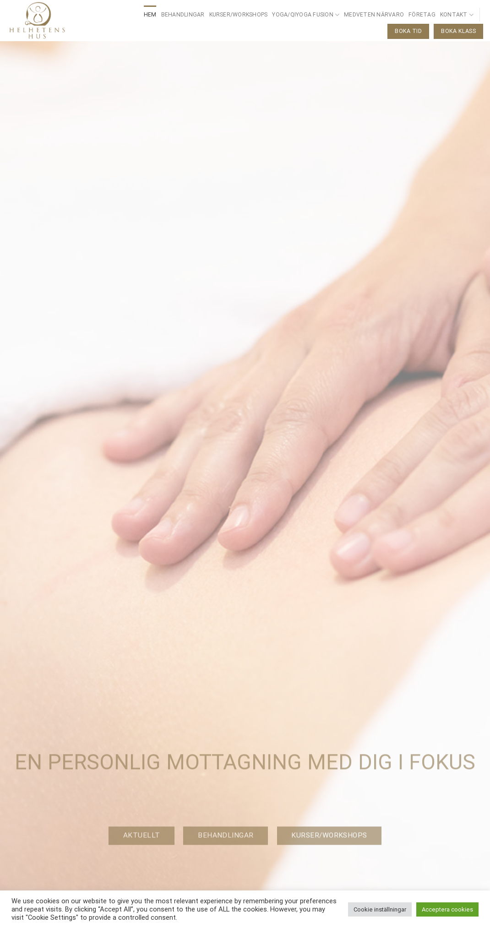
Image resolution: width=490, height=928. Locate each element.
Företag (422, 14)
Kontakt (457, 15)
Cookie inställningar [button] (380, 909)
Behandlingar (183, 14)
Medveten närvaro (374, 14)
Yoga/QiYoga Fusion (305, 15)
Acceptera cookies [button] (447, 909)
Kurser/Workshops (238, 14)
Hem (150, 14)
